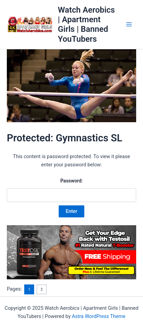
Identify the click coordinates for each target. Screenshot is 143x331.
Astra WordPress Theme (98, 316)
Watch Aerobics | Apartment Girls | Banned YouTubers (86, 24)
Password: (71, 190)
